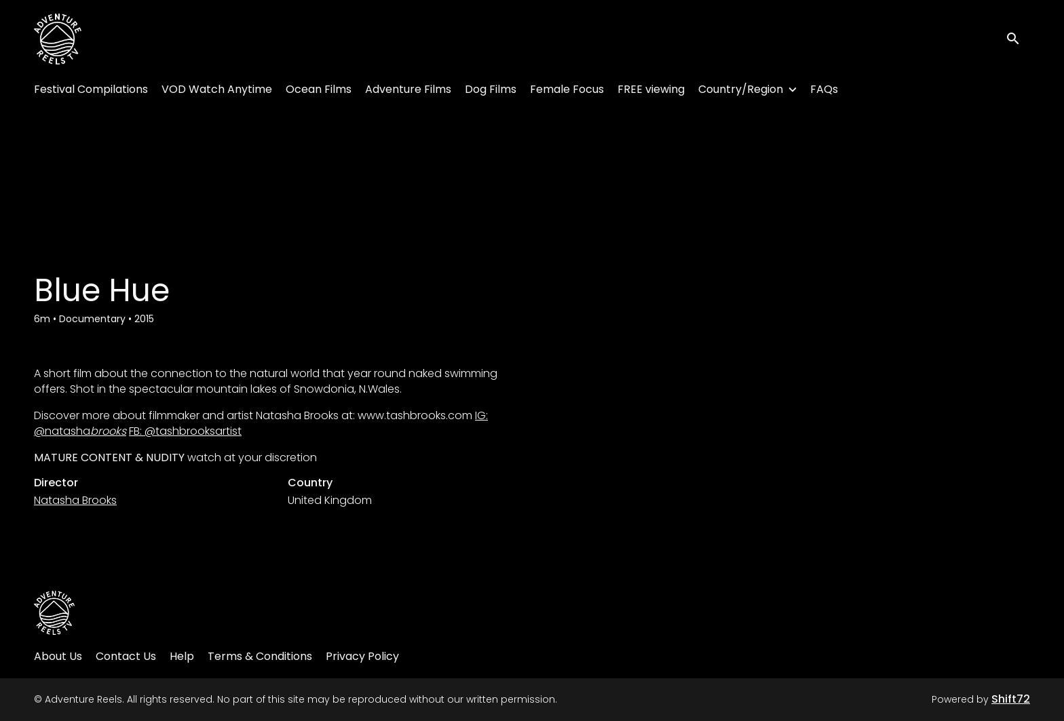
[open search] (1018, 39)
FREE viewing (651, 89)
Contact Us (126, 656)
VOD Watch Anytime (217, 89)
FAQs (824, 89)
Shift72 (1010, 699)
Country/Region (740, 89)
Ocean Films (319, 89)
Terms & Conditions (260, 656)
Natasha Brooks (75, 500)
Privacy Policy (362, 656)
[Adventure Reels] (54, 613)
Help (182, 656)
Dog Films (490, 89)
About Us (58, 656)
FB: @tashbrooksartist (185, 431)
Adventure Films (408, 89)
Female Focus (567, 89)
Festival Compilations (91, 89)
